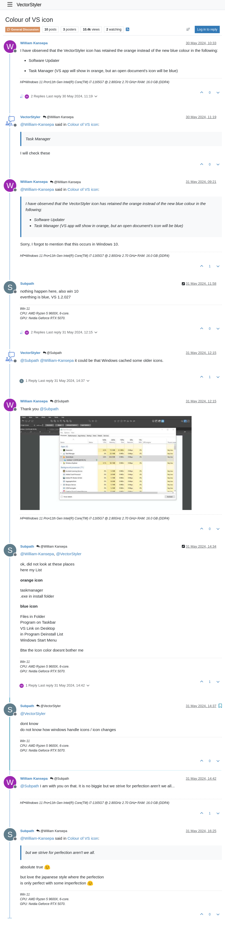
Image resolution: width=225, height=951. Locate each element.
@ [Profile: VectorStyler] (68, 554)
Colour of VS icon (82, 124)
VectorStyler (29, 4)
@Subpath (52, 353)
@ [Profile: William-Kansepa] (37, 124)
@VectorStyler (48, 706)
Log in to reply (207, 29)
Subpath (27, 284)
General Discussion (23, 29)
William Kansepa (34, 43)
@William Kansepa (58, 117)
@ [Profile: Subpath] (29, 360)
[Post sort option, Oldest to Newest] (188, 29)
